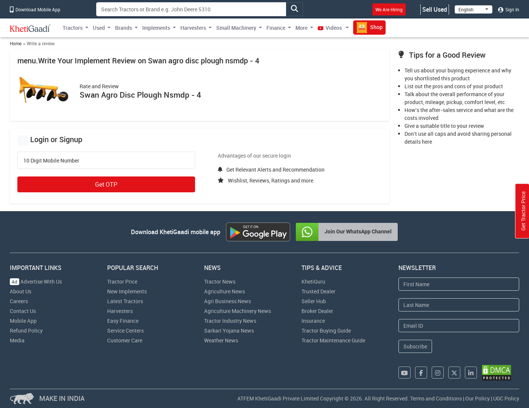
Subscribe (415, 346)
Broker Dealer (317, 310)
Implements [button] (156, 27)
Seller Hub (313, 301)
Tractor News (219, 281)
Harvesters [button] (193, 27)
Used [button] (99, 27)
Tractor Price (122, 281)
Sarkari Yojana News (229, 330)
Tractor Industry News (230, 320)
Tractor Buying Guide (326, 330)
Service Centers (125, 330)
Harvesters (120, 310)
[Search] (191, 9)
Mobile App (23, 320)
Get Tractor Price (523, 211)
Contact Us (23, 310)
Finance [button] (275, 27)
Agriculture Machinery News (237, 310)
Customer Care (124, 340)
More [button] (301, 27)
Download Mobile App (35, 9)
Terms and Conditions (436, 398)
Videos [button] (330, 27)
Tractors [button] (73, 27)
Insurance (313, 320)
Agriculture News (224, 291)
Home (16, 43)
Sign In (508, 9)
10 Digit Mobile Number (51, 160)
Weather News (221, 340)
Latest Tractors (125, 301)
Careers (19, 301)
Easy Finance (122, 320)
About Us (20, 291)
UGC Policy (506, 398)
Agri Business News (227, 301)
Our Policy (477, 398)
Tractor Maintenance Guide (333, 340)
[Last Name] (458, 304)
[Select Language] (473, 9)
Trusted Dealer (318, 291)
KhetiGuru (313, 281)
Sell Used (434, 9)
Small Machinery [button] (236, 27)
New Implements (127, 291)
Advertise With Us (36, 281)
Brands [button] (123, 27)
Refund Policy (26, 330)
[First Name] (458, 284)
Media (17, 340)
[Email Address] (458, 325)
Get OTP (106, 184)
